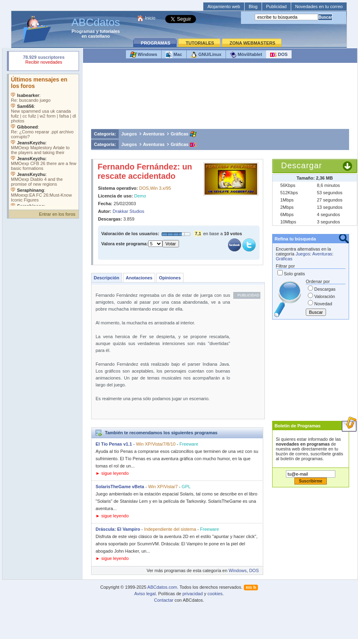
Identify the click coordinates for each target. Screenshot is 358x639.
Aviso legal (145, 593)
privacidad (192, 593)
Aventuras (153, 133)
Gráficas (179, 133)
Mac (174, 54)
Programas (83, 31)
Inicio (150, 17)
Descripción (106, 277)
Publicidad (276, 6)
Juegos (129, 133)
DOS (279, 54)
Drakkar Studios (128, 211)
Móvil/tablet (246, 54)
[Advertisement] (220, 98)
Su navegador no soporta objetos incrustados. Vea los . (44, 140)
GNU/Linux (206, 54)
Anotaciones (139, 277)
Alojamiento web (223, 6)
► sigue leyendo (112, 473)
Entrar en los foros (57, 214)
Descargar (301, 165)
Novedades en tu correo (319, 6)
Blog (253, 6)
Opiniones (170, 277)
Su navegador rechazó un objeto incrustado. (43, 60)
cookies (214, 593)
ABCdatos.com (162, 587)
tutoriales (110, 31)
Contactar (163, 600)
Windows (143, 54)
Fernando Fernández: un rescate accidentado (145, 171)
